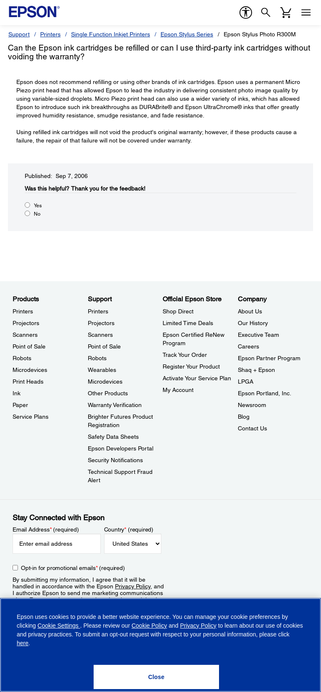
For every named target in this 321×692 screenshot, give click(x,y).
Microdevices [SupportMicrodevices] (105, 381)
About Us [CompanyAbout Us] (250, 311)
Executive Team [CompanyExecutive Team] (258, 334)
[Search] (266, 12)
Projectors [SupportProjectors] (101, 323)
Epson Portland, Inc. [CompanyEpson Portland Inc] (264, 393)
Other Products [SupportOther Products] (108, 393)
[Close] (156, 677)
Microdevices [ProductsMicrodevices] (30, 369)
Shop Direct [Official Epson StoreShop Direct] (178, 311)
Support (19, 34)
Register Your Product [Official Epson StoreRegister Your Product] (191, 366)
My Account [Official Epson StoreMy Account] (178, 390)
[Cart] (286, 12)
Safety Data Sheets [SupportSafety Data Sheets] (113, 436)
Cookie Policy (149, 625)
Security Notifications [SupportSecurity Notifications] (115, 460)
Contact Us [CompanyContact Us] (252, 428)
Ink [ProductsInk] (16, 393)
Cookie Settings (59, 625)
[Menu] (306, 12)
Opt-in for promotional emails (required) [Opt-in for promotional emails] (73, 568)
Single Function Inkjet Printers (110, 34)
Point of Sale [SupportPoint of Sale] (104, 346)
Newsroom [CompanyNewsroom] (252, 405)
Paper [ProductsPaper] (20, 405)
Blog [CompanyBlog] (244, 416)
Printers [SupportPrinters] (98, 311)
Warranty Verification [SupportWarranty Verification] (115, 405)
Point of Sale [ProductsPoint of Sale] (29, 346)
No (37, 214)
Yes (38, 206)
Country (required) (129, 529)
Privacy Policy (132, 586)
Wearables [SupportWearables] (102, 369)
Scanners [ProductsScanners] (25, 334)
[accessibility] (245, 12)
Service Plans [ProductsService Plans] (30, 416)
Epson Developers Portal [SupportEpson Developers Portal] (120, 448)
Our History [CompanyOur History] (253, 323)
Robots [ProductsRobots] (22, 358)
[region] (160, 645)
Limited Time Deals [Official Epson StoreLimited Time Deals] (188, 323)
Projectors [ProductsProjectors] (26, 323)
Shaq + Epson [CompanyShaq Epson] (256, 369)
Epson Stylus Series (186, 34)
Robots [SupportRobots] (97, 358)
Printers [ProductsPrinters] (23, 311)
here (22, 643)
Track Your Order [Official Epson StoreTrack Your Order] (185, 354)
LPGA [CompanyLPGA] (245, 381)
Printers (50, 34)
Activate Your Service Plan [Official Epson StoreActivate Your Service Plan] (197, 378)
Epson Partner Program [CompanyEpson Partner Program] (269, 358)
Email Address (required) (46, 529)
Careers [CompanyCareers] (248, 346)
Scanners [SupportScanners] (100, 334)
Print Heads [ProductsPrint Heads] (28, 381)
